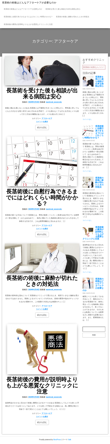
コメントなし (87, 119)
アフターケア (47, 118)
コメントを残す (42, 122)
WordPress (57, 440)
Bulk (69, 440)
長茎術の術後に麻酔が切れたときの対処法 (72, 17)
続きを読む (42, 127)
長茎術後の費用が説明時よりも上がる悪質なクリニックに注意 (28, 24)
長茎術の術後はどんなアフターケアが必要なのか (29, 2)
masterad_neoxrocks (54, 102)
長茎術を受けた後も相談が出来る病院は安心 (62, 9)
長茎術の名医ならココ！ (94, 67)
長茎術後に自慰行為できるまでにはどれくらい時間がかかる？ (28, 17)
